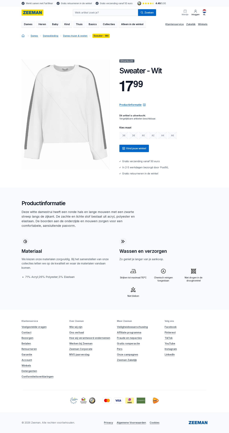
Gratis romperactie (128, 343)
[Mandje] (185, 12)
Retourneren (29, 348)
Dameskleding (50, 35)
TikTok (169, 337)
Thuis (79, 24)
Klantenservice (174, 24)
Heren (42, 24)
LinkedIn (170, 354)
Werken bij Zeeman (80, 343)
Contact (26, 332)
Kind (67, 24)
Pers (119, 348)
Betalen (26, 343)
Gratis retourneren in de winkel (76, 3)
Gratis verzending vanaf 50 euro (116, 3)
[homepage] (32, 12)
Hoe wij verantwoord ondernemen (89, 337)
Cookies (154, 422)
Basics (93, 24)
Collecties (109, 24)
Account (27, 359)
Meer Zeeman (124, 321)
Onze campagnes (127, 354)
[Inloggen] (195, 12)
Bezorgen (27, 337)
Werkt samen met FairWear (39, 3)
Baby (55, 24)
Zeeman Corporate (80, 348)
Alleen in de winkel (132, 24)
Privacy (108, 422)
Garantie (27, 354)
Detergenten (29, 371)
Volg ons (169, 321)
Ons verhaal (76, 332)
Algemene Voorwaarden (131, 422)
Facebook (171, 326)
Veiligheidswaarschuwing (132, 326)
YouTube (170, 343)
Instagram (171, 348)
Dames (28, 24)
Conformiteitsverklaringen (38, 376)
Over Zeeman (76, 321)
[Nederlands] (204, 12)
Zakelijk (191, 24)
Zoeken (147, 12)
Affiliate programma (129, 332)
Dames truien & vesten (75, 35)
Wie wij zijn (75, 326)
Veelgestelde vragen (34, 326)
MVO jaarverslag (79, 354)
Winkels (202, 24)
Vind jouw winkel (134, 148)
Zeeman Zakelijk (127, 359)
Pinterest (170, 332)
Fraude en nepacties (129, 337)
